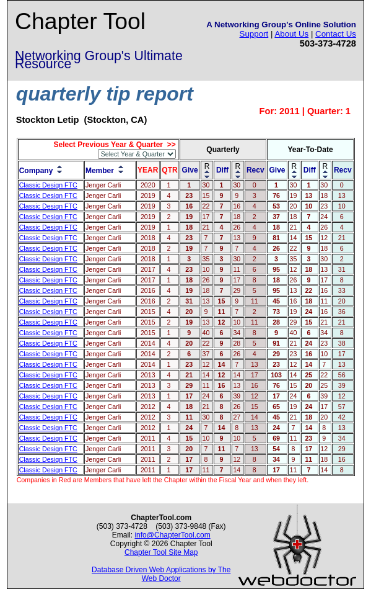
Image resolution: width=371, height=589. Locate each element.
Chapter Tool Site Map (161, 552)
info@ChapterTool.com (172, 535)
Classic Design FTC (48, 185)
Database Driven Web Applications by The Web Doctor (161, 574)
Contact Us (335, 33)
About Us (291, 33)
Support (254, 33)
